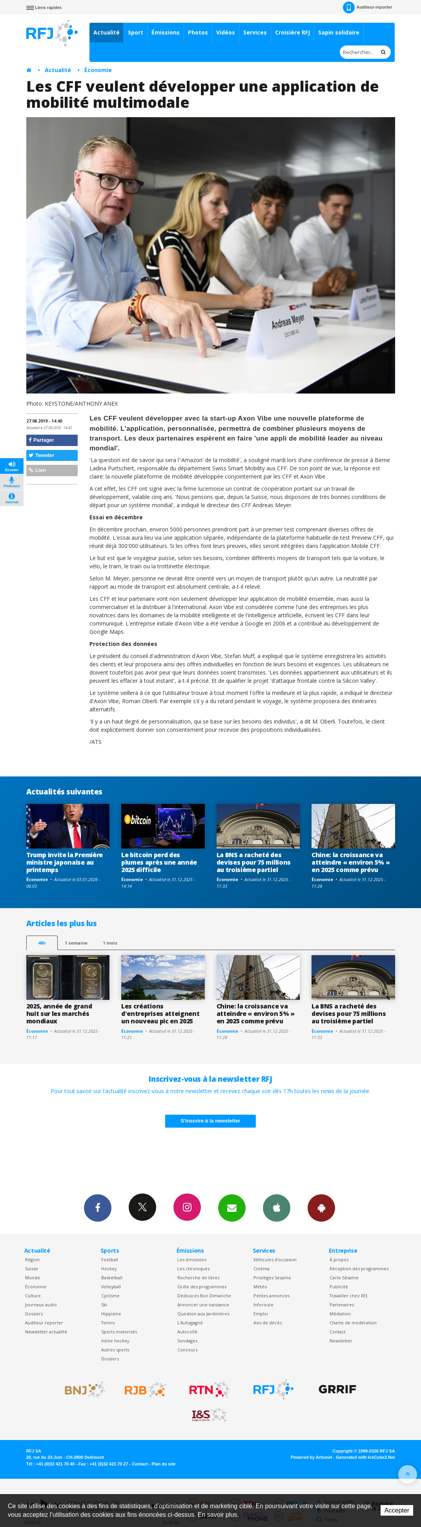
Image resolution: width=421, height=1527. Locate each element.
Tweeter (42, 455)
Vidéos (225, 32)
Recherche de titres (198, 1277)
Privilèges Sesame (272, 1277)
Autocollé (187, 1331)
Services (255, 32)
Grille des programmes (201, 1286)
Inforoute (263, 1304)
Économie (98, 70)
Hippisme (111, 1313)
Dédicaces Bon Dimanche (204, 1295)
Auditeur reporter (44, 1322)
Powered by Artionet (311, 1457)
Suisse (31, 1268)
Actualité (106, 32)
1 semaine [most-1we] (76, 943)
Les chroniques (193, 1268)
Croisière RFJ (292, 32)
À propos (339, 1259)
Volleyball (111, 1286)
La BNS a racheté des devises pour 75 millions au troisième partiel (254, 862)
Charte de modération (353, 1322)
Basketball (111, 1277)
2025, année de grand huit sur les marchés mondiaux (59, 1013)
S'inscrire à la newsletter (211, 1121)
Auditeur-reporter (367, 7)
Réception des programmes (359, 1268)
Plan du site (163, 1464)
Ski (104, 1304)
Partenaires (342, 1304)
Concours (187, 1349)
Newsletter (341, 1340)
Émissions (165, 32)
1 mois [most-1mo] (110, 943)
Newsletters (232, 1207)
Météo (260, 1286)
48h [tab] (42, 943)
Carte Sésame (344, 1277)
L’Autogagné (190, 1322)
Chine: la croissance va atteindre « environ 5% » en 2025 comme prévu (351, 862)
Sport (135, 32)
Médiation (340, 1313)
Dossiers (34, 1313)
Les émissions (191, 1259)
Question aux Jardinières (203, 1313)
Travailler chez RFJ (348, 1295)
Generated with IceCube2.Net (365, 1457)
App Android (321, 1207)
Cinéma (261, 1268)
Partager (41, 440)
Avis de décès (267, 1322)
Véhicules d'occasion (275, 1259)
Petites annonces (271, 1295)
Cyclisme (110, 1295)
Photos (198, 32)
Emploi (260, 1313)
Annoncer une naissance (203, 1304)
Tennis (108, 1322)
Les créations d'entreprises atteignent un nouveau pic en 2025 (160, 1013)
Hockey (109, 1268)
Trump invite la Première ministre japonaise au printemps (64, 862)
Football (109, 1259)
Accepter (397, 1510)
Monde (32, 1277)
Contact (338, 1331)
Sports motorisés (119, 1331)
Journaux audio (41, 1304)
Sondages (187, 1340)
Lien (37, 470)
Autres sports (115, 1349)
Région (32, 1259)
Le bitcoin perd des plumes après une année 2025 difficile (159, 862)
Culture (33, 1295)
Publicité (339, 1286)
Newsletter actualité (46, 1331)
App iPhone (276, 1207)
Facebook (97, 1207)
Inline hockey (115, 1340)
